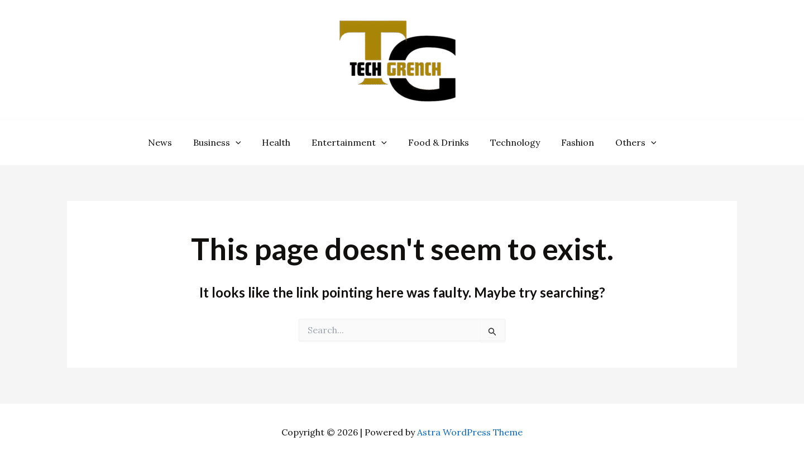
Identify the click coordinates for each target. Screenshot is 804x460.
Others (624, 142)
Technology (510, 142)
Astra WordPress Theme (470, 432)
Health (281, 142)
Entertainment (351, 142)
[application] (244, 142)
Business (226, 142)
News (172, 142)
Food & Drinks (436, 142)
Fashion (569, 142)
